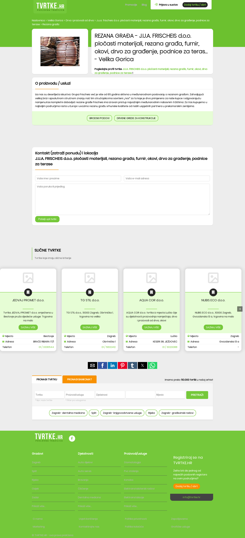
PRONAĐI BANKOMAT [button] (79, 379)
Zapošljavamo (179, 519)
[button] (92, 365)
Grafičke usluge (180, 526)
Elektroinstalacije (134, 497)
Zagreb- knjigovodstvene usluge (122, 413)
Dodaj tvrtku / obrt (195, 5)
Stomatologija (132, 462)
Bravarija (83, 480)
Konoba (128, 480)
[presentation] (239, 309)
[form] (122, 397)
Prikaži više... (39, 506)
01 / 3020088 (169, 347)
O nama (37, 519)
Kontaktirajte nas (89, 526)
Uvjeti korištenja (88, 519)
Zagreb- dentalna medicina (68, 413)
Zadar (35, 497)
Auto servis (84, 471)
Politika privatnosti (136, 519)
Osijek (35, 488)
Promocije (131, 5)
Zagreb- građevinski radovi (177, 413)
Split (93, 413)
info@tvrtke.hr (191, 497)
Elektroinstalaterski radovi (139, 488)
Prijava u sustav (166, 5)
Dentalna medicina (89, 497)
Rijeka (151, 413)
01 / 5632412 (109, 347)
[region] (122, 136)
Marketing (39, 526)
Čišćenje (83, 488)
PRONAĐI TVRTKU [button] (47, 379)
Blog (144, 5)
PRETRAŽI (197, 395)
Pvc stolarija (131, 471)
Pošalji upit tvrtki (47, 219)
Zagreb (36, 462)
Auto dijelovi (85, 462)
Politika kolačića (134, 526)
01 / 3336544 (46, 347)
